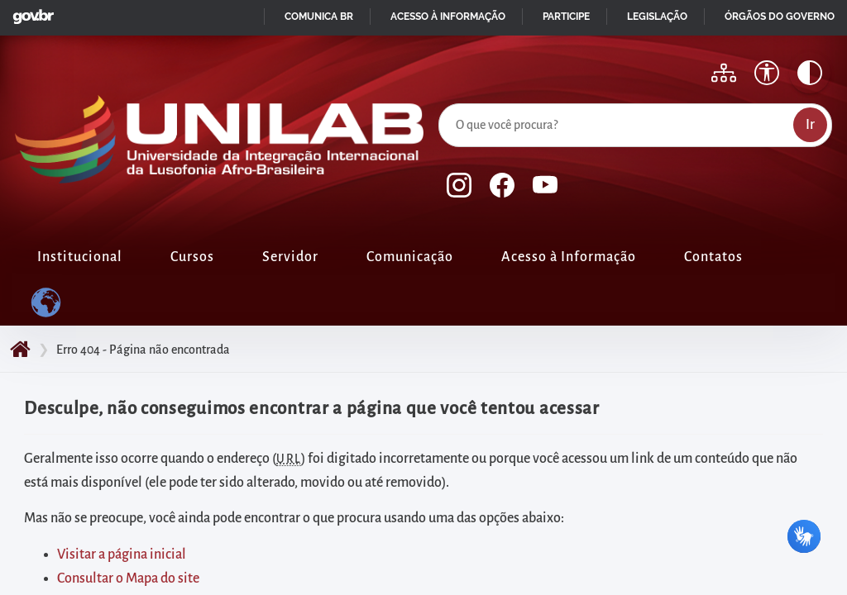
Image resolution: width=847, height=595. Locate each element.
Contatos (713, 257)
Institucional (79, 257)
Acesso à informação (447, 16)
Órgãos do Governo (780, 16)
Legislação (657, 16)
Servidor (290, 257)
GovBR (29, 12)
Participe (566, 16)
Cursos (192, 257)
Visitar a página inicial (121, 554)
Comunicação (409, 257)
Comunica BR (319, 16)
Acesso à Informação (568, 257)
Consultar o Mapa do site (128, 578)
